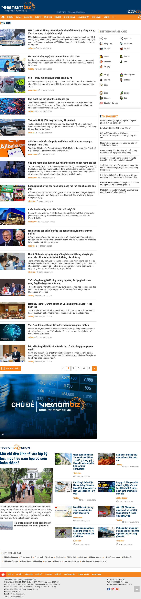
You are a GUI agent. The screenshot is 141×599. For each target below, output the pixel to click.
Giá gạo (48, 561)
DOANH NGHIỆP (83, 17)
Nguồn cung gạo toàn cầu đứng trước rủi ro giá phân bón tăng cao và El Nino (83, 532)
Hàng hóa (77, 541)
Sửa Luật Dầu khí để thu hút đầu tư (115, 128)
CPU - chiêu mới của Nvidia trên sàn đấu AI (50, 77)
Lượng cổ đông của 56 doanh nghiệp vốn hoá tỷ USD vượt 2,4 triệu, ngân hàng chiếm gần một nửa (127, 488)
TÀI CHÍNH (48, 17)
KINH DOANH (96, 17)
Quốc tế (31, 133)
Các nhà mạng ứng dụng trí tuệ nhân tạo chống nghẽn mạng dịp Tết (62, 162)
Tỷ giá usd (39, 557)
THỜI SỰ (10, 17)
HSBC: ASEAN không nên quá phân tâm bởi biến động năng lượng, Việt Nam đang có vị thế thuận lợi (61, 32)
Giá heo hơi (71, 557)
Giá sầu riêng (25, 561)
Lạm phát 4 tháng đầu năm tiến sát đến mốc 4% (126, 457)
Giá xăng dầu (127, 557)
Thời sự (31, 48)
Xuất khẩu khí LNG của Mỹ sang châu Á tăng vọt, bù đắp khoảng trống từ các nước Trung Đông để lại (119, 167)
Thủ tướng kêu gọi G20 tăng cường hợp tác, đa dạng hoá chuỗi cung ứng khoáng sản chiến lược (59, 282)
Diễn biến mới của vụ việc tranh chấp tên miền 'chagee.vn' (83, 510)
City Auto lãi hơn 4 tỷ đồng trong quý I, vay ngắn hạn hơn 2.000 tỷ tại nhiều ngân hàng (118, 176)
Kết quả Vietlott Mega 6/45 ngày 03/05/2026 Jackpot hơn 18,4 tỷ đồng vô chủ (118, 135)
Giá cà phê (82, 557)
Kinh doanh (32, 90)
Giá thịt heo (37, 561)
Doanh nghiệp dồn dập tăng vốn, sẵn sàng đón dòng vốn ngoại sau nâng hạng (118, 151)
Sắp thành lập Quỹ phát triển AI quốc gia (48, 99)
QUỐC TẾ (38, 17)
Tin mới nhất (109, 116)
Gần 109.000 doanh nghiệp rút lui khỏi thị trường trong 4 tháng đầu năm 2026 (126, 511)
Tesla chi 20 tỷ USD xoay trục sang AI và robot (51, 120)
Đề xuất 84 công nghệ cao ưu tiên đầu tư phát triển (54, 56)
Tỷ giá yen (49, 557)
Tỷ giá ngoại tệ (26, 557)
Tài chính (31, 201)
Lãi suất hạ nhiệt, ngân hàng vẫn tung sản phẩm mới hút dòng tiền (118, 122)
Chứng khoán (121, 498)
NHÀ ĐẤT (57, 17)
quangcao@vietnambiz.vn (122, 584)
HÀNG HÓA (28, 17)
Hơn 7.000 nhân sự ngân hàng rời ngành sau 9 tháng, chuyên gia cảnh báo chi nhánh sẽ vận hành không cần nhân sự (60, 256)
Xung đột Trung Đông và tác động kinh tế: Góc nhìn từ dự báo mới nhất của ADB (118, 159)
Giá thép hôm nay (11, 561)
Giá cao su (57, 561)
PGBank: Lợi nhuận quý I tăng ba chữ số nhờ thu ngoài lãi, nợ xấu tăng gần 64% (119, 183)
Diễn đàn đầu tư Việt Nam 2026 (94, 561)
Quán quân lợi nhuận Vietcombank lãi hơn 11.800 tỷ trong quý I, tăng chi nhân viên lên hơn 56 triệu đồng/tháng (83, 461)
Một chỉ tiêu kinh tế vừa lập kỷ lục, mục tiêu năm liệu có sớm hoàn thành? (119, 191)
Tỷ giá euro (60, 557)
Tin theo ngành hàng (113, 31)
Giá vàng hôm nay (11, 557)
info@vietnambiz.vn (17, 594)
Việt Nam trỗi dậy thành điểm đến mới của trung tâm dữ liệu (58, 325)
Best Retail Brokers (71, 561)
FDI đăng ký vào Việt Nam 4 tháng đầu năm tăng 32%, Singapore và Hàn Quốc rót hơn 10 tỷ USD (84, 488)
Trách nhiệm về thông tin (13, 596)
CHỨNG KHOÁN (69, 17)
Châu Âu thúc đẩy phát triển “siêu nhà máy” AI (51, 209)
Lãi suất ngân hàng (112, 557)
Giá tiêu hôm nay (95, 557)
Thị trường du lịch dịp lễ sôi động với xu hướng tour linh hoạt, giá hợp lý (32, 524)
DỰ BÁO (19, 17)
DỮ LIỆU (106, 17)
